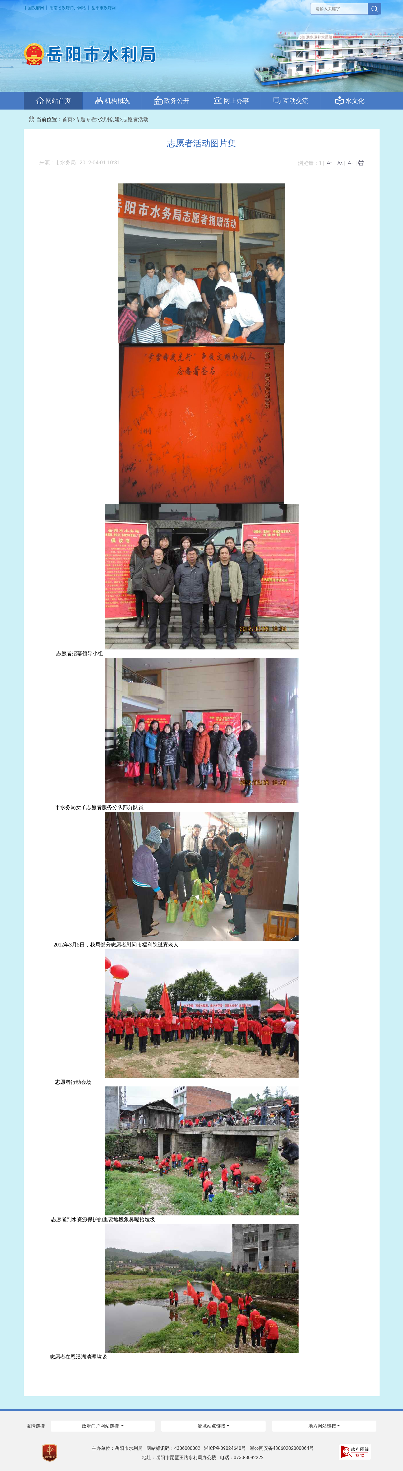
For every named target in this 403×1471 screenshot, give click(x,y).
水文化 (350, 100)
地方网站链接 (322, 1426)
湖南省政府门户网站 (67, 8)
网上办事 (231, 100)
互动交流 (290, 100)
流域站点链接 (211, 1426)
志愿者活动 (135, 119)
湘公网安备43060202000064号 (282, 1448)
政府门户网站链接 (101, 1426)
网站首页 (53, 100)
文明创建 (109, 119)
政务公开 (171, 100)
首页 (67, 119)
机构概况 (112, 100)
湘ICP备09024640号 (225, 1448)
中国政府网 (34, 8)
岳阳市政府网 (103, 8)
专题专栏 (85, 119)
